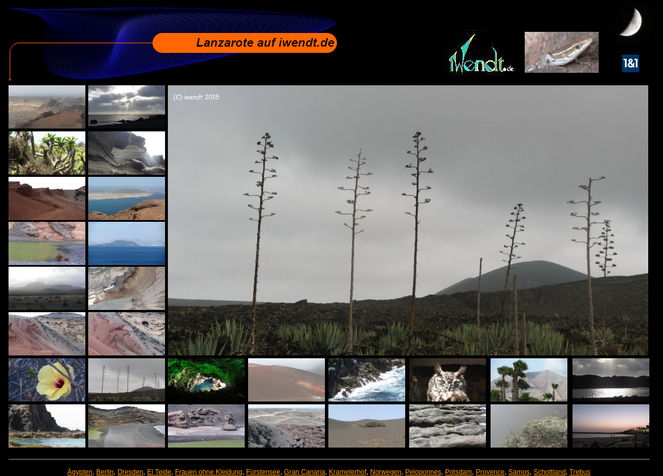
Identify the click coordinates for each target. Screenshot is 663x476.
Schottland (549, 472)
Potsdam (458, 472)
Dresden (130, 472)
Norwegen (386, 472)
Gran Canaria (304, 472)
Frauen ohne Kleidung (208, 472)
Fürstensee (263, 472)
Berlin (105, 472)
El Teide (159, 472)
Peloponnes (423, 472)
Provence (490, 472)
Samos (518, 472)
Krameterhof (347, 472)
